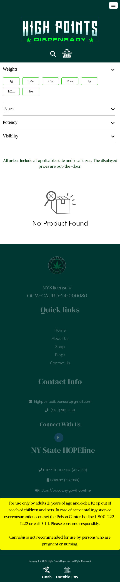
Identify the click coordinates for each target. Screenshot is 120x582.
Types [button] (59, 109)
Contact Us (60, 362)
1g (11, 81)
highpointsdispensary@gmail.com (60, 402)
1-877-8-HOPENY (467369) (64, 470)
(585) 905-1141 (60, 411)
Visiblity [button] (59, 136)
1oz (30, 91)
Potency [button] (59, 122)
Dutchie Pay (67, 573)
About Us (60, 337)
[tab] (59, 109)
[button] (113, 5)
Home (60, 329)
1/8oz (69, 81)
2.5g (50, 81)
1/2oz (11, 91)
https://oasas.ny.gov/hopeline (64, 490)
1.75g (31, 81)
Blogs (60, 354)
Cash (47, 573)
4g (89, 81)
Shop (60, 345)
